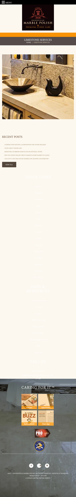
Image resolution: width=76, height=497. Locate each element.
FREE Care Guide (38, 320)
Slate (38, 206)
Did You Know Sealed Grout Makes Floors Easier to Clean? (26, 155)
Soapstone (38, 251)
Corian (38, 238)
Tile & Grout (38, 277)
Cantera (38, 232)
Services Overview (38, 300)
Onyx (38, 219)
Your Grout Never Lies (13, 148)
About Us (38, 352)
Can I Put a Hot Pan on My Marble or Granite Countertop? (26, 159)
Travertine (38, 199)
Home (28, 42)
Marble (38, 186)
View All (9, 165)
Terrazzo (38, 258)
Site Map (43, 476)
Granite (38, 212)
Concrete (38, 264)
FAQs (38, 346)
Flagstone (38, 225)
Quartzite (38, 245)
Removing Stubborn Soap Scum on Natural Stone (23, 151)
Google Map (39, 465)
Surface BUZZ (38, 333)
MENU (9, 2)
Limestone (38, 193)
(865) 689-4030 (38, 371)
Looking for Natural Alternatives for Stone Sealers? (25, 144)
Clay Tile (38, 271)
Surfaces (38, 307)
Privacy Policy (35, 476)
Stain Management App (38, 339)
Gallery (38, 313)
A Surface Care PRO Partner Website (38, 478)
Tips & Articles (38, 326)
